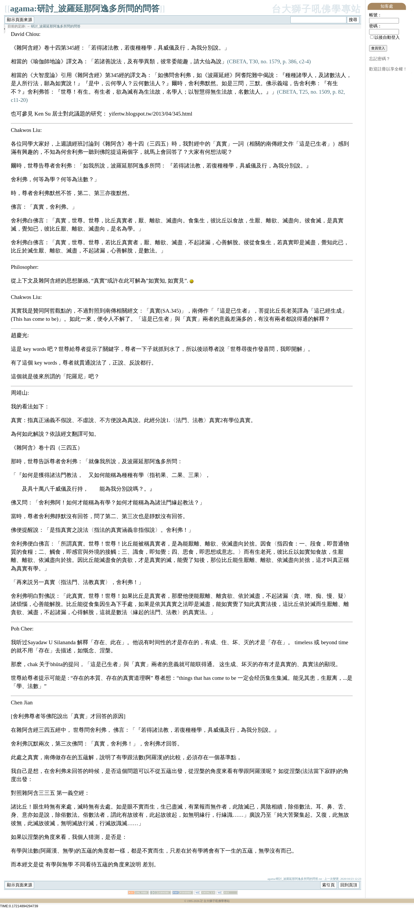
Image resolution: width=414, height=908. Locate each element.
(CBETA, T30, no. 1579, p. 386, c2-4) (269, 61)
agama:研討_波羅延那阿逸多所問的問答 (84, 8)
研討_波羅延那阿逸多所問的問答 (56, 26)
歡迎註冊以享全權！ (388, 69)
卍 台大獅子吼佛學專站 (215, 901)
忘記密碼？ (379, 58)
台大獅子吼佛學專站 (316, 9)
